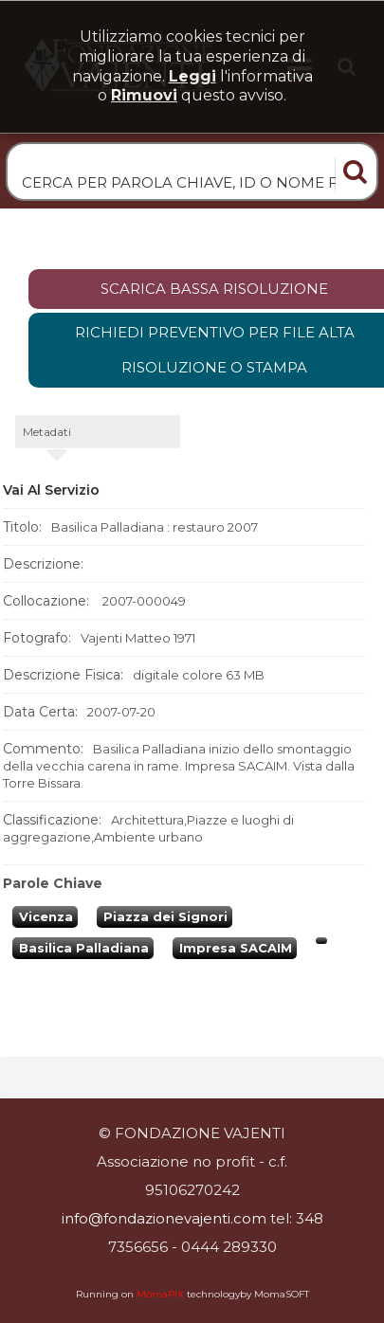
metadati (47, 432)
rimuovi (144, 95)
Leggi (192, 76)
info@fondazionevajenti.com (164, 1218)
